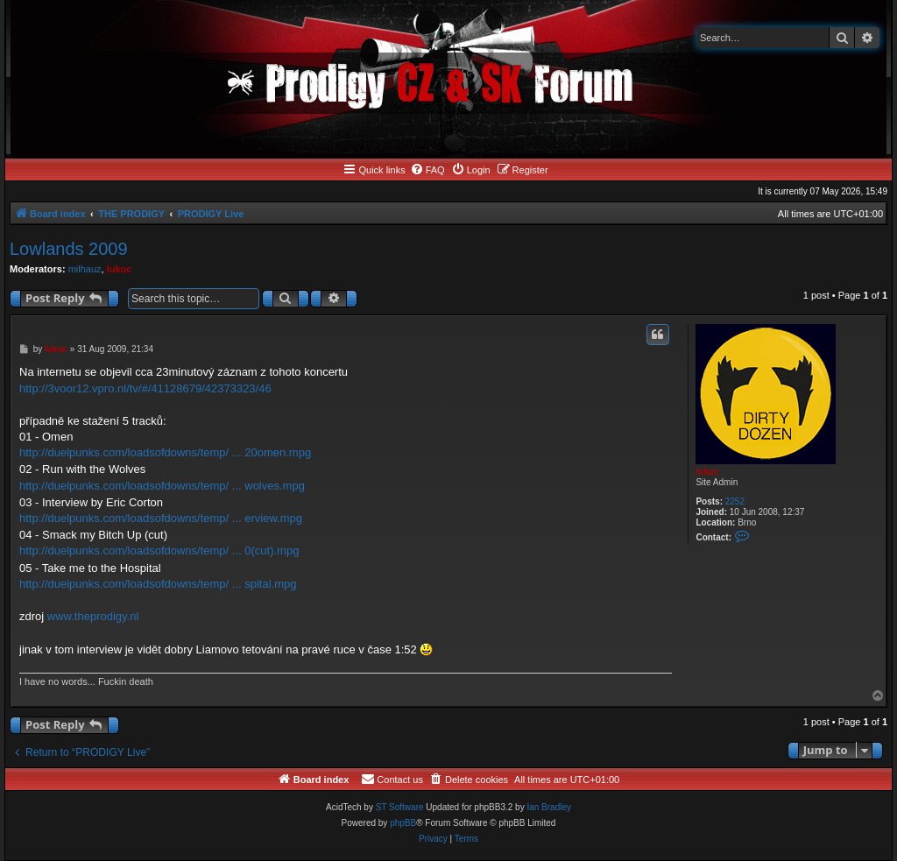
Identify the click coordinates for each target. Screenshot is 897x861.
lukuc (119, 269)
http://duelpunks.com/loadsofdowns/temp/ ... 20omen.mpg (165, 452)
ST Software (400, 807)
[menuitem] (427, 169)
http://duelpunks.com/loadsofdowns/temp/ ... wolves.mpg (162, 485)
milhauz (85, 269)
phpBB (403, 823)
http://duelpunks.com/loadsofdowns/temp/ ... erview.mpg (160, 518)
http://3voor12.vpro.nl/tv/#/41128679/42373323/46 (145, 388)
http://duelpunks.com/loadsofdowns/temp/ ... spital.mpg (158, 583)
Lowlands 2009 (69, 248)
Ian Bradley (548, 807)
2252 (735, 501)
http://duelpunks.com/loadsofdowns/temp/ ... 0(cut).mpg (159, 550)
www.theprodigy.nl (93, 616)
